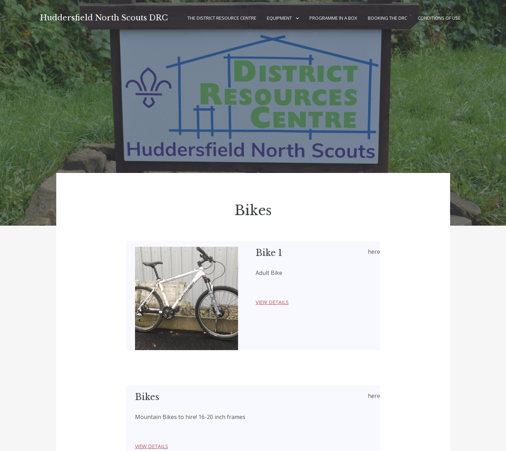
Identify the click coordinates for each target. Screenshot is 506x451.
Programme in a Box (333, 18)
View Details (272, 302)
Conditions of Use (439, 18)
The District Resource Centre (221, 18)
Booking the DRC (387, 18)
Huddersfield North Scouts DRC (104, 17)
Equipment (279, 18)
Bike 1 (269, 252)
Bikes (147, 397)
